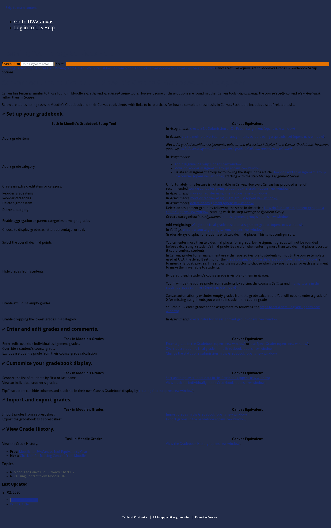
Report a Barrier (206, 517)
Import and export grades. (36, 400)
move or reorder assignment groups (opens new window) (233, 198)
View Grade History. (28, 429)
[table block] (165, 221)
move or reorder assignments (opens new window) (228, 193)
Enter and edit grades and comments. (50, 329)
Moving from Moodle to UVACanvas (131, 68)
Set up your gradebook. (33, 114)
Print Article (19, 504)
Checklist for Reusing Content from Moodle (53, 456)
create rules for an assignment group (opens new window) (234, 319)
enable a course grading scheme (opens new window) (223, 230)
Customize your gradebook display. (47, 363)
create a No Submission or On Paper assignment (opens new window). (243, 129)
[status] (165, 99)
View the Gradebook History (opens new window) (203, 444)
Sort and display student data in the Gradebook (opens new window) (218, 378)
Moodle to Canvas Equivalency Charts (186, 68)
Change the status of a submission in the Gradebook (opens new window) (221, 353)
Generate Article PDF (24, 500)
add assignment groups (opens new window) (256, 217)
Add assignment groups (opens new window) (208, 164)
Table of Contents (134, 517)
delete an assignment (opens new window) (222, 203)
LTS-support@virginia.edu (171, 517)
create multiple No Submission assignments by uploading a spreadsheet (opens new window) (253, 137)
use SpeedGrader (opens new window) (279, 344)
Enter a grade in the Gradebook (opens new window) (205, 344)
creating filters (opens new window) (166, 391)
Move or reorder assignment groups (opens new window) (217, 168)
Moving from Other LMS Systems (79, 68)
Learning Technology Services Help (28, 68)
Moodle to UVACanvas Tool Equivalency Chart (54, 452)
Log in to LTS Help (34, 28)
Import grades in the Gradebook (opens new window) (206, 414)
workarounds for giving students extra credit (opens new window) (239, 188)
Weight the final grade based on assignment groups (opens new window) (247, 225)
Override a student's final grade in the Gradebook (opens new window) (220, 349)
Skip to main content (21, 8)
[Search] (37, 64)
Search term (11, 64)
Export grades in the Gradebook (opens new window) (206, 419)
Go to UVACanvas (33, 22)
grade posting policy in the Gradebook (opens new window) (272, 259)
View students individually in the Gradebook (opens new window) (216, 383)
